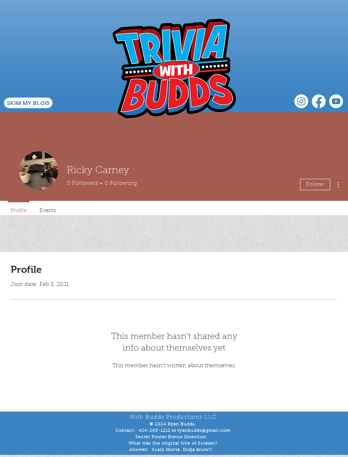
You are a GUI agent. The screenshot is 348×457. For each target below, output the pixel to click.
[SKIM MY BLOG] (28, 103)
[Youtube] (336, 101)
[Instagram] (301, 101)
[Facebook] (319, 101)
